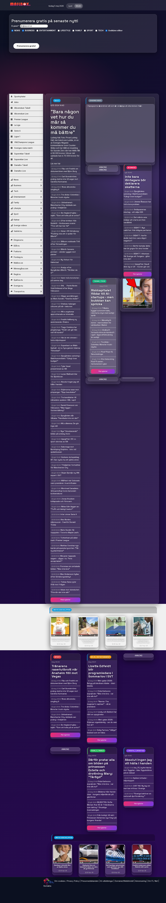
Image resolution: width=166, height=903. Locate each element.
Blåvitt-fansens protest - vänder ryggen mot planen (63, 252)
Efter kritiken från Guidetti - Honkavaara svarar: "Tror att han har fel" (63, 223)
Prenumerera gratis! (26, 46)
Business (26, 185)
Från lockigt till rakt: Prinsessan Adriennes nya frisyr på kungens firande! (101, 818)
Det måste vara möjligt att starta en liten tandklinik (135, 220)
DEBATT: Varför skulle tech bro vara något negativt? (135, 238)
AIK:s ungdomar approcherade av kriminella (62, 312)
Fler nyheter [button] (137, 274)
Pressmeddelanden (89, 881)
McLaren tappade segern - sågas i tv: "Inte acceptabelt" (63, 558)
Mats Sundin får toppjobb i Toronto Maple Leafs (65, 531)
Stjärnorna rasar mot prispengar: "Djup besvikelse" (65, 390)
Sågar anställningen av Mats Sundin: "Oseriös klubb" (64, 297)
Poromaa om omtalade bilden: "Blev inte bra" (65, 567)
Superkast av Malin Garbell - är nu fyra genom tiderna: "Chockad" (65, 348)
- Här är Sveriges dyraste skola (137, 305)
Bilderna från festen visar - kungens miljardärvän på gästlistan (101, 794)
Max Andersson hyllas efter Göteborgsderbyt (65, 575)
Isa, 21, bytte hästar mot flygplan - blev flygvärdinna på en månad (138, 770)
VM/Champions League (22, 142)
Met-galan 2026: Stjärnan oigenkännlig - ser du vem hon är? (102, 722)
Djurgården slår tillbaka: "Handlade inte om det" (65, 416)
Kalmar (26, 219)
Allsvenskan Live (19, 114)
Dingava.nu (26, 240)
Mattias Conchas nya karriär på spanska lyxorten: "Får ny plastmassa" (65, 548)
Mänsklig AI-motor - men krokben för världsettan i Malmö (101, 322)
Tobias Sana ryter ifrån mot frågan (63, 583)
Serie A (15, 131)
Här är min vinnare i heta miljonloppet (64, 338)
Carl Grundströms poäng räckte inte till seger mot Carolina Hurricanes (64, 179)
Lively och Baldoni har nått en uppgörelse (102, 713)
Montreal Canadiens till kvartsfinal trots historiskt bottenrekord (64, 491)
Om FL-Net (153, 881)
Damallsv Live (18, 171)
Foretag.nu (26, 257)
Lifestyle (26, 208)
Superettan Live (19, 159)
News (26, 179)
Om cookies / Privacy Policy (66, 881)
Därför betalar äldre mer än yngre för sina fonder (137, 247)
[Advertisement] (83, 74)
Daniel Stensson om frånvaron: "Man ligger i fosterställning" (64, 408)
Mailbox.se (26, 263)
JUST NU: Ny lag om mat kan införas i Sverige (137, 787)
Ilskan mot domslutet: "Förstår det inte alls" (65, 591)
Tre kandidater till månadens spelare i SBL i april (63, 398)
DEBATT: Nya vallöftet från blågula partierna (137, 228)
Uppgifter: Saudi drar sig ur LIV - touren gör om (137, 265)
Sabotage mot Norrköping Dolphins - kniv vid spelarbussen (63, 449)
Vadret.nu (26, 231)
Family (26, 202)
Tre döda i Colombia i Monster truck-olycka (65, 195)
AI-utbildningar (106, 881)
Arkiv (15, 102)
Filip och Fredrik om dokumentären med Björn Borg (64, 170)
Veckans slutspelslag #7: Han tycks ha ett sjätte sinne (65, 458)
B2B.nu (26, 245)
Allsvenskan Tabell (20, 108)
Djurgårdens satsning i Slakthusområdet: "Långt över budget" (65, 358)
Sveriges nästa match (22, 148)
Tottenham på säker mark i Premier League (64, 539)
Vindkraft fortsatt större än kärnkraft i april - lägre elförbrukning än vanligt (102, 333)
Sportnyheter (18, 96)
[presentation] (26, 36)
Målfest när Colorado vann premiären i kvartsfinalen (65, 481)
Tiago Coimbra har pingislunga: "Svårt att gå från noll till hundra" (64, 330)
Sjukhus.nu (26, 280)
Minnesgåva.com (26, 268)
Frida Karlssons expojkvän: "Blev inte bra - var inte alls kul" (100, 693)
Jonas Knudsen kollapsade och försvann (62, 500)
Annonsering (140, 881)
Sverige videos (26, 225)
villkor (120, 30)
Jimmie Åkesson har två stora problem (137, 203)
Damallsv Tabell (19, 165)
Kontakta (47, 886)
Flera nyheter (65, 600)
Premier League (19, 119)
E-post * (15, 26)
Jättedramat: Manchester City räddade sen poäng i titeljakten (63, 205)
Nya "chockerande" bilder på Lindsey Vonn (64, 432)
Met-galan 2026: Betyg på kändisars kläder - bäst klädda (101, 683)
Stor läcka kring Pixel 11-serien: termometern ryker (102, 361)
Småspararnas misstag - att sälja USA (135, 210)
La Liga (15, 125)
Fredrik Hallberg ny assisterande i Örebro (64, 320)
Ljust (70, 6)
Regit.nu (26, 274)
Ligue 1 (15, 136)
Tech (26, 191)
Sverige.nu (26, 285)
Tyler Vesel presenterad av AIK (60, 367)
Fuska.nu (26, 251)
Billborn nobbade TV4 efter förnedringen (65, 242)
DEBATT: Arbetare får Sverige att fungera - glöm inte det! (137, 256)
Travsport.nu (26, 291)
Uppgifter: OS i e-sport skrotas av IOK (63, 440)
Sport (26, 214)
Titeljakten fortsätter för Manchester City (65, 466)
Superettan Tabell (20, 154)
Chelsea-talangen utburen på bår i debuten (63, 305)
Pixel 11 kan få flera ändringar (102, 353)
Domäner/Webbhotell (124, 881)
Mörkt (78, 6)
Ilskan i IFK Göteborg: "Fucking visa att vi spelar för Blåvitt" (65, 233)
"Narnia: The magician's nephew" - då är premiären (99, 704)
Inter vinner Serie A (69, 514)
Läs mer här (55, 163)
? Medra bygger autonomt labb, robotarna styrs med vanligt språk (102, 312)
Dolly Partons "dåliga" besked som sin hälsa (101, 731)
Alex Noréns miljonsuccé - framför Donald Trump (63, 522)
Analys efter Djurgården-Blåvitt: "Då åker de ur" (64, 270)
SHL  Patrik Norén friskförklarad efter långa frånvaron (64, 288)
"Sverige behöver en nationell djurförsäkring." (137, 794)
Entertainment (26, 197)
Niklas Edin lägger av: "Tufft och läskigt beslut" (65, 507)
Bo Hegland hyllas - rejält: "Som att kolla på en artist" (65, 214)
